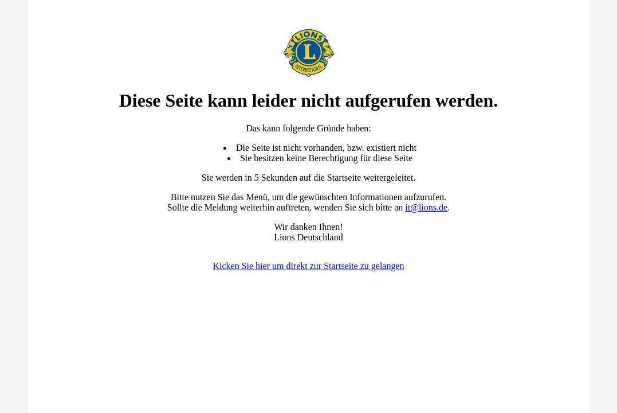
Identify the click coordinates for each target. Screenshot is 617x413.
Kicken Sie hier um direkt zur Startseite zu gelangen (308, 266)
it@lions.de (426, 207)
